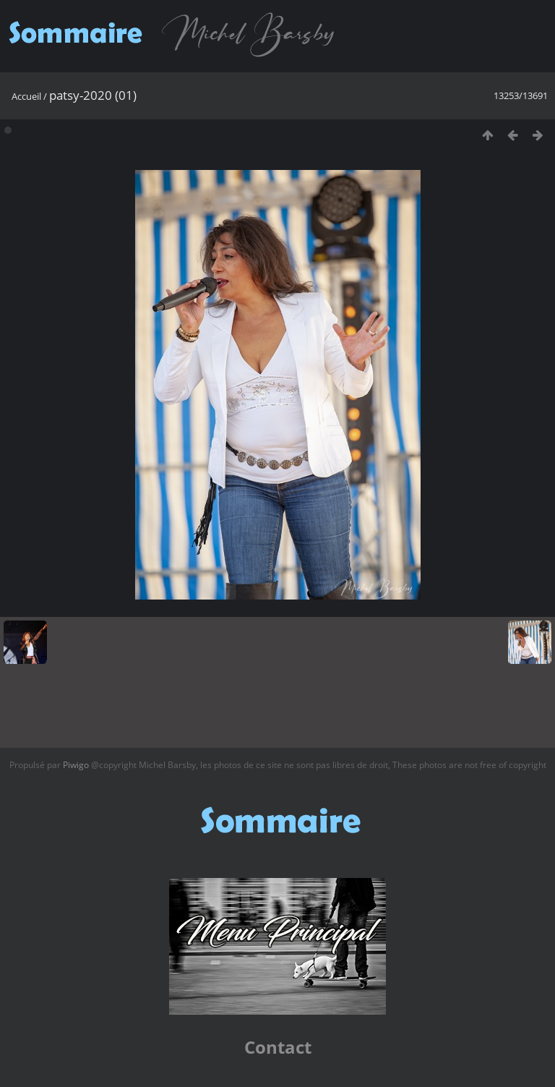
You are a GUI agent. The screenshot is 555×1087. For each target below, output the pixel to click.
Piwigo (76, 765)
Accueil (26, 96)
